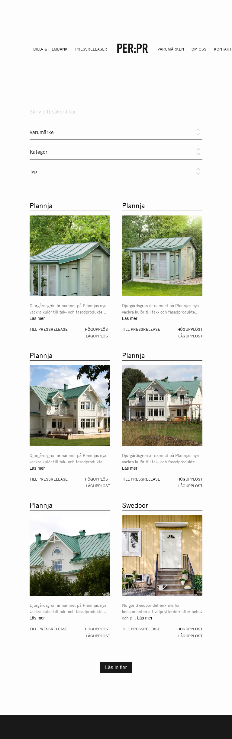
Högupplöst (97, 329)
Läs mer (37, 318)
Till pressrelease (49, 329)
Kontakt (222, 49)
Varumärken (171, 49)
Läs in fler (116, 667)
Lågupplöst (98, 336)
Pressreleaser (91, 49)
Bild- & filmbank (50, 49)
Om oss (199, 49)
